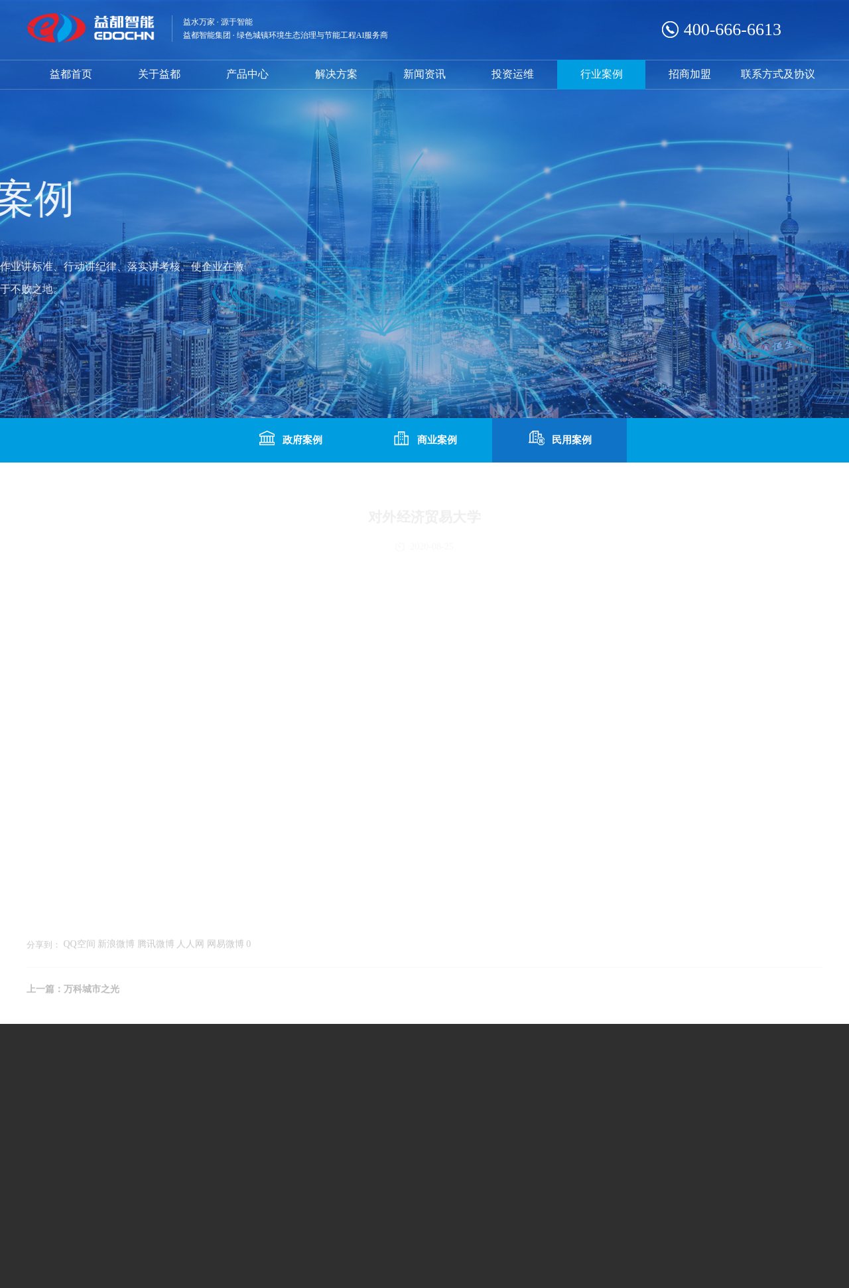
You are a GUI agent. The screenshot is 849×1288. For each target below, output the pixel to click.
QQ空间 (80, 948)
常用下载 (374, 1120)
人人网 (190, 948)
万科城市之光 (91, 993)
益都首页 (71, 74)
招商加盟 (690, 74)
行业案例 (601, 74)
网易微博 (225, 948)
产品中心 (247, 74)
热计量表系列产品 (241, 1103)
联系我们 (374, 1103)
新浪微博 (116, 948)
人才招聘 (374, 1138)
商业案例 (424, 439)
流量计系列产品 (135, 1120)
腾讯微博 (155, 948)
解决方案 (336, 74)
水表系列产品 (131, 1103)
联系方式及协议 (778, 74)
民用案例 (559, 439)
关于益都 (159, 74)
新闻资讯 (424, 74)
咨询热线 (539, 1130)
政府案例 (289, 439)
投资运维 (512, 74)
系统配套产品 (232, 1120)
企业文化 (45, 1103)
